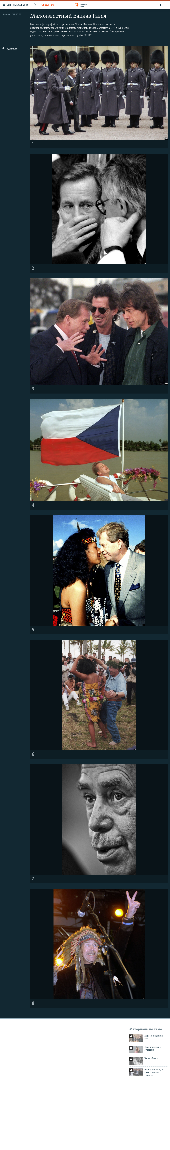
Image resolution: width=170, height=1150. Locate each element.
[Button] (9, 49)
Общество (47, 5)
